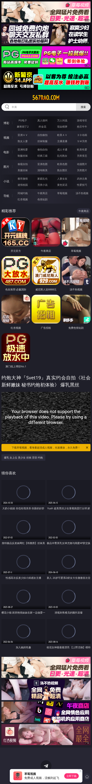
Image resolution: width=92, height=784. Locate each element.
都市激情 (23, 178)
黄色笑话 (62, 184)
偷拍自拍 (42, 149)
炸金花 (42, 126)
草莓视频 (62, 193)
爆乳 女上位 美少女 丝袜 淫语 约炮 (23, 457)
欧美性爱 (82, 149)
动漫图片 (82, 164)
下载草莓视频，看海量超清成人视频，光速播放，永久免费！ (50, 447)
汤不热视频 (82, 193)
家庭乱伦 (42, 178)
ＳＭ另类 (82, 141)
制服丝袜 (23, 155)
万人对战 (62, 120)
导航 (6, 196)
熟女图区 (62, 170)
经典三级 (42, 155)
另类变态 (82, 155)
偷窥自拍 (23, 164)
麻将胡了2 (22, 126)
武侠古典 (82, 178)
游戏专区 (82, 120)
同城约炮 (23, 193)
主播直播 (62, 141)
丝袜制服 (42, 141)
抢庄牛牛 (82, 126)
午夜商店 (42, 193)
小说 (6, 181)
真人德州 (42, 120)
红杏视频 (23, 199)
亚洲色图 (42, 164)
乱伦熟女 (62, 155)
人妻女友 (62, 178)
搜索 (83, 107)
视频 (6, 138)
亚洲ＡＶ (23, 135)
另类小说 (42, 184)
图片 (6, 167)
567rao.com (46, 97)
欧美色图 (62, 164)
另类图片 (82, 170)
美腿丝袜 (23, 170)
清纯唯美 (42, 170)
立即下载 (71, 776)
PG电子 (23, 120)
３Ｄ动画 (82, 135)
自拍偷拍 (42, 135)
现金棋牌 (62, 126)
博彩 (6, 123)
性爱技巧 (82, 184)
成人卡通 (62, 149)
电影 (6, 152)
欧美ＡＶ (62, 135)
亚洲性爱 (23, 149)
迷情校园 (23, 184)
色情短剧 (42, 199)
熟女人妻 (23, 141)
